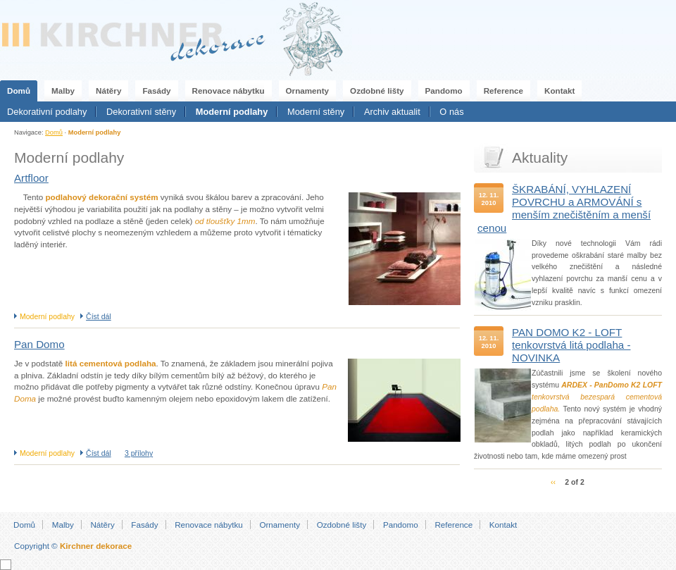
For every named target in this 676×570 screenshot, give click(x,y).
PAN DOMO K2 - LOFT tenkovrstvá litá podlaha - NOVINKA (571, 345)
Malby (63, 90)
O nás (451, 111)
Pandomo (444, 90)
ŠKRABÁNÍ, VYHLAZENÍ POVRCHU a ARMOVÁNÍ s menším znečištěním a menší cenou (564, 208)
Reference (503, 90)
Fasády (156, 90)
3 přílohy (139, 453)
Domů (18, 90)
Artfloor (31, 178)
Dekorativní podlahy (47, 111)
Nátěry (108, 90)
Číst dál (98, 317)
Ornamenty (308, 90)
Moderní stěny (315, 111)
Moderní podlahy (232, 111)
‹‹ (553, 482)
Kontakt (559, 90)
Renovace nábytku (228, 90)
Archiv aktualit (392, 111)
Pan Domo (39, 344)
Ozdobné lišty (376, 90)
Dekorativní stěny (141, 111)
